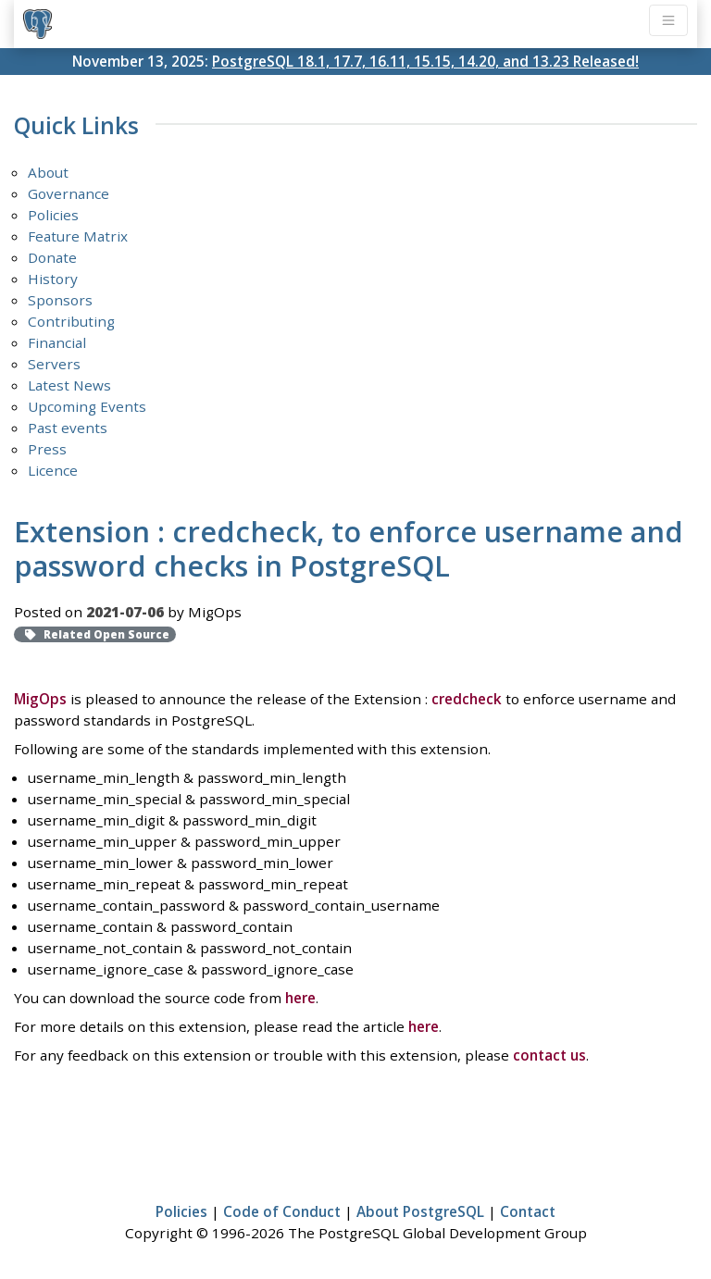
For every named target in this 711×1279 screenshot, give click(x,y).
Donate (52, 257)
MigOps (40, 698)
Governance (68, 193)
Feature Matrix (78, 236)
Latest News (69, 385)
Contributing (71, 321)
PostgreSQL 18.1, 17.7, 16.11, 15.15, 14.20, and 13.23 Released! (425, 61)
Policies (53, 214)
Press (47, 449)
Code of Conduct (282, 1211)
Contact (527, 1211)
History (53, 278)
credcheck (466, 698)
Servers (54, 363)
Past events (67, 427)
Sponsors (60, 300)
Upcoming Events (87, 406)
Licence (53, 470)
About (48, 172)
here (300, 997)
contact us (549, 1055)
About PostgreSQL (420, 1211)
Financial (57, 342)
